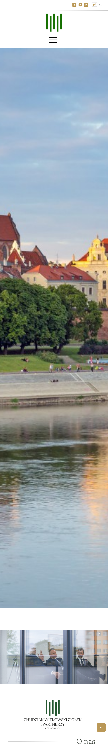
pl (94, 4)
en (100, 4)
